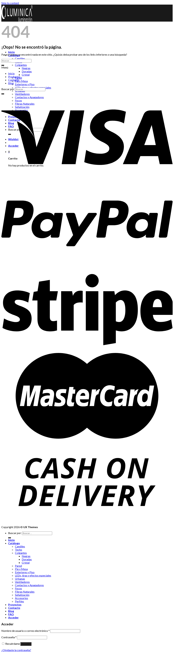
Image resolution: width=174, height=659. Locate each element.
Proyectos (14, 604)
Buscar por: (8, 89)
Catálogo (14, 543)
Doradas (27, 71)
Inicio (11, 52)
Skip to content (10, 3)
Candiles (20, 58)
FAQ (11, 614)
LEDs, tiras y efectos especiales (33, 575)
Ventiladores (22, 94)
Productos (14, 76)
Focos (18, 588)
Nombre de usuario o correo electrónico (25, 630)
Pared (18, 565)
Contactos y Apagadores (29, 585)
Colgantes (21, 64)
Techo (18, 549)
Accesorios (21, 598)
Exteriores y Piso (24, 84)
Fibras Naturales (24, 591)
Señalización (22, 594)
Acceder (26, 644)
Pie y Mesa (21, 81)
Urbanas (20, 578)
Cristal (26, 74)
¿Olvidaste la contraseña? (16, 650)
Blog (11, 83)
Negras (26, 68)
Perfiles (19, 601)
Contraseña (8, 637)
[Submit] (2, 65)
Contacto (13, 79)
